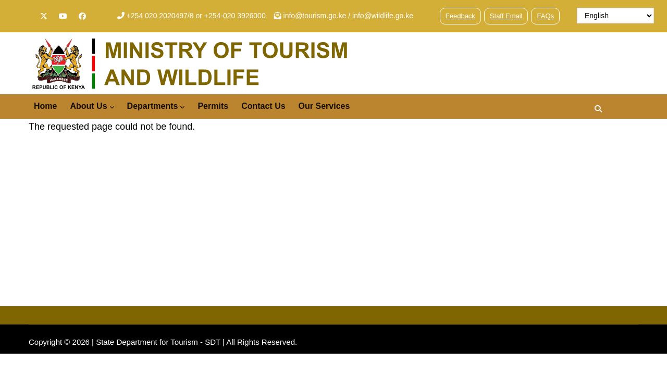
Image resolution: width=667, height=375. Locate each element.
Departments (156, 107)
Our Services (324, 106)
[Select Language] (615, 15)
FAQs (545, 16)
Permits (212, 106)
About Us (92, 107)
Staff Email (506, 16)
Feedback (460, 16)
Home (45, 106)
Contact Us (263, 106)
